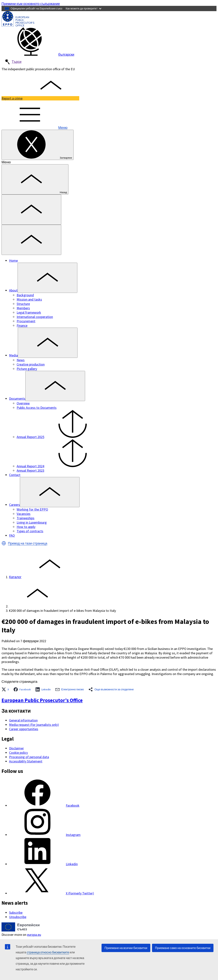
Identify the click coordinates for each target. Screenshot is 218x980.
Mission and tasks (29, 299)
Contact (14, 475)
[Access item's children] (47, 278)
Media (13, 355)
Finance (22, 325)
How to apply (26, 527)
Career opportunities (23, 729)
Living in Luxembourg (32, 522)
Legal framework (29, 312)
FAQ (12, 535)
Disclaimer (16, 748)
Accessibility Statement (25, 761)
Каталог (15, 577)
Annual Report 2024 (59, 466)
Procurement (26, 321)
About (13, 290)
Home (13, 260)
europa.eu (34, 934)
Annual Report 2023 (30, 470)
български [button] (38, 54)
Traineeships (25, 518)
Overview (23, 403)
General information (23, 720)
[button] (4, 543)
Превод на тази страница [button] (27, 543)
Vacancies (23, 514)
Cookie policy (18, 752)
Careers (14, 504)
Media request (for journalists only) (34, 724)
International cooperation (35, 317)
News (21, 360)
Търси (13, 61)
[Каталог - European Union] (21, 930)
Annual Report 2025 (59, 437)
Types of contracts (30, 531)
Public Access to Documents (37, 407)
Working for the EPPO (32, 509)
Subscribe (15, 912)
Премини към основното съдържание (31, 4)
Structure (23, 304)
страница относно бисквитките (48, 952)
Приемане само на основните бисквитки (182, 948)
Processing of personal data (29, 757)
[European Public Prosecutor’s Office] (18, 25)
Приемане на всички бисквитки (126, 948)
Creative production (31, 364)
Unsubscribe (17, 917)
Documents (17, 398)
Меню (34, 127)
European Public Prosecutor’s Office (42, 700)
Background (25, 295)
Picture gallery (27, 369)
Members (23, 308)
